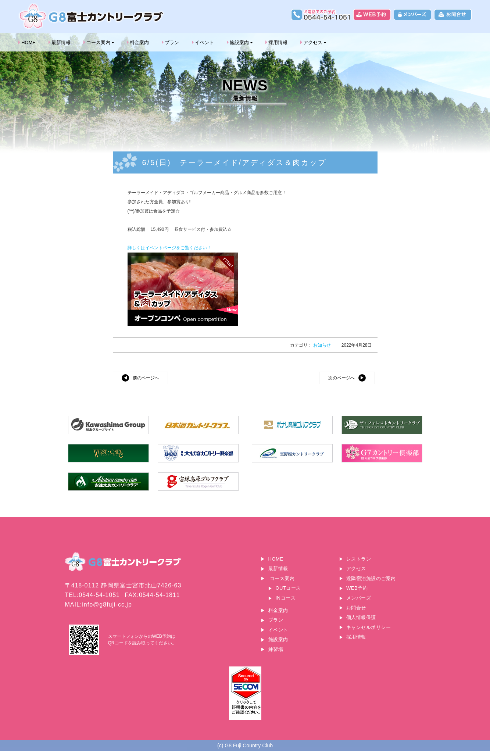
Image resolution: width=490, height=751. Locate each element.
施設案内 (239, 42)
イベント (204, 42)
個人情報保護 (361, 617)
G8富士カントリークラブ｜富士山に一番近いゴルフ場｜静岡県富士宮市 (91, 16)
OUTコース (288, 588)
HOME (28, 42)
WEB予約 (357, 588)
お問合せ (356, 608)
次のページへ (341, 377)
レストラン (358, 559)
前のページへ (146, 377)
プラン (172, 42)
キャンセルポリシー (368, 627)
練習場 (275, 649)
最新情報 (61, 42)
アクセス (312, 42)
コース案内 (98, 42)
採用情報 (277, 42)
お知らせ (322, 345)
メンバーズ (358, 598)
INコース (286, 598)
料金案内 (139, 42)
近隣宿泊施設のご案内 (371, 578)
